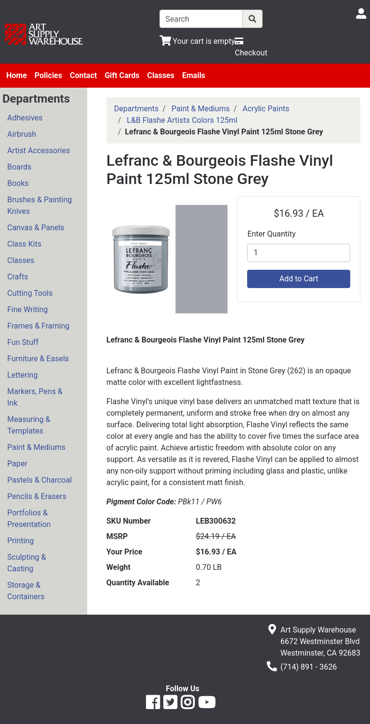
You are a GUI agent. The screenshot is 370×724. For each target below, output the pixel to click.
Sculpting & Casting (26, 563)
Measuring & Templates (28, 425)
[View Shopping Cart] (197, 41)
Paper (17, 463)
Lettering (22, 375)
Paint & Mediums (36, 447)
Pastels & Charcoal (39, 480)
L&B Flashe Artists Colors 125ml (182, 120)
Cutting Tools (30, 293)
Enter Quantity (271, 233)
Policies (48, 75)
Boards (19, 166)
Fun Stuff (23, 342)
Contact (83, 75)
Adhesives (24, 117)
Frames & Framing (38, 325)
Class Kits (24, 244)
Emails (193, 75)
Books (18, 183)
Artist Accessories (38, 150)
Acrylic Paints (266, 108)
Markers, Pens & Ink (35, 397)
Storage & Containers (25, 590)
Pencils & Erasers (36, 496)
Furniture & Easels (38, 358)
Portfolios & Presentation (29, 518)
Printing (20, 540)
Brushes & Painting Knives (39, 205)
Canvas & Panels (36, 227)
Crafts (17, 276)
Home (16, 75)
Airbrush (21, 134)
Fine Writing (27, 309)
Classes (160, 75)
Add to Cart (298, 278)
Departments (136, 108)
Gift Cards (122, 75)
